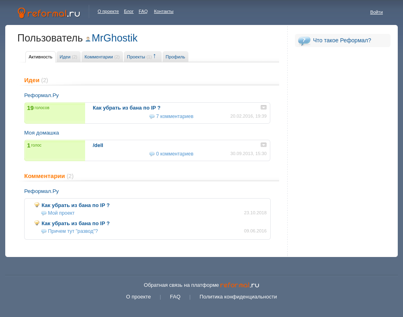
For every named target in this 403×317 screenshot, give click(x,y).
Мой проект (61, 213)
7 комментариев (174, 116)
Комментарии (102, 56)
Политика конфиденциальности (238, 297)
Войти (376, 12)
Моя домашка (41, 133)
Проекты (139, 56)
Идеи (68, 56)
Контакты (163, 11)
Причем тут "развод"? (73, 231)
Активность (40, 56)
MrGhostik (115, 38)
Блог (129, 11)
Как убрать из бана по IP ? (76, 205)
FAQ (143, 11)
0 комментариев (174, 154)
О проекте (108, 11)
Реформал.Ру (41, 95)
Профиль (175, 56)
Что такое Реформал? (342, 40)
